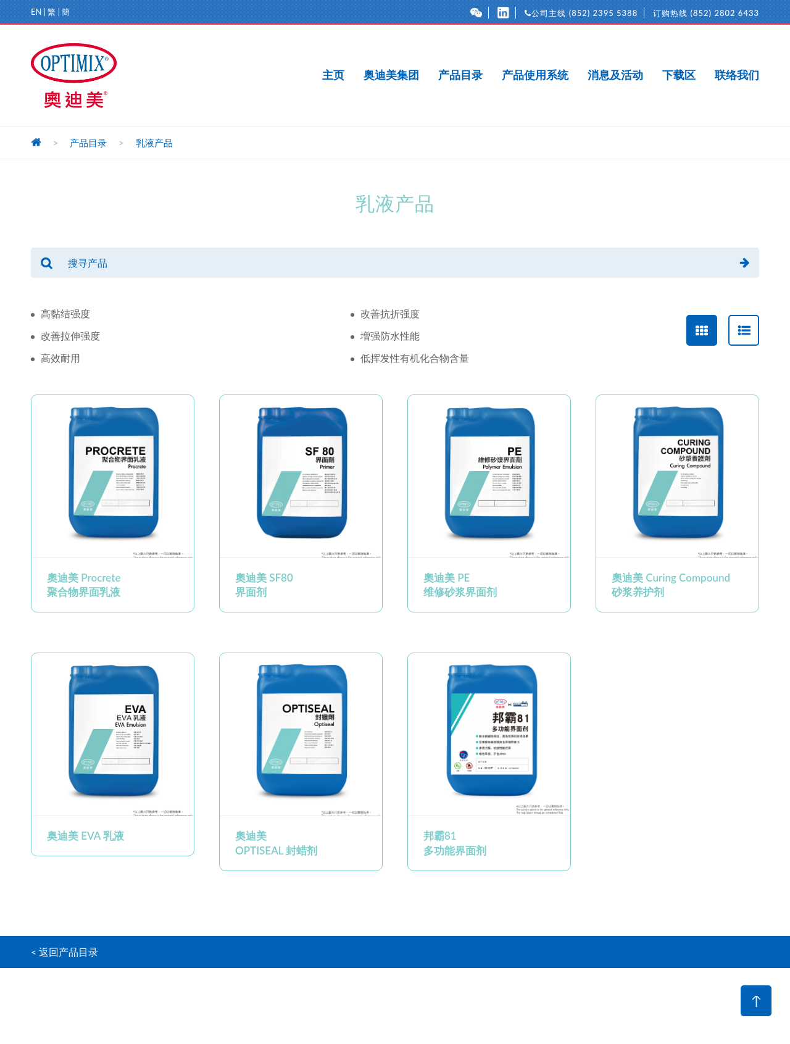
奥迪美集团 (391, 75)
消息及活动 (615, 75)
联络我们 (737, 75)
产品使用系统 (535, 75)
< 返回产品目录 (64, 952)
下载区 (679, 75)
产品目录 (460, 75)
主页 (333, 75)
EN (36, 12)
